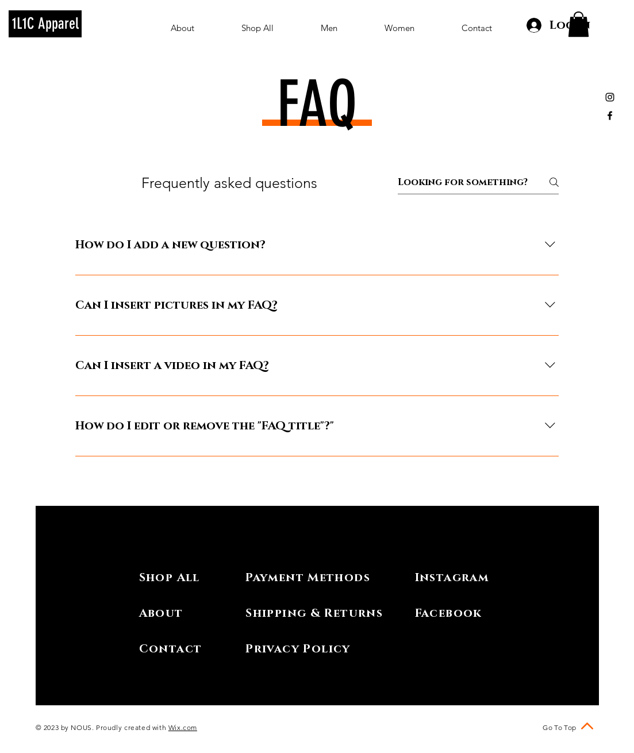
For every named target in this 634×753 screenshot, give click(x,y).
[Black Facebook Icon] (610, 115)
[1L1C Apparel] (45, 23)
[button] (578, 24)
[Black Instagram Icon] (610, 97)
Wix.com (182, 727)
